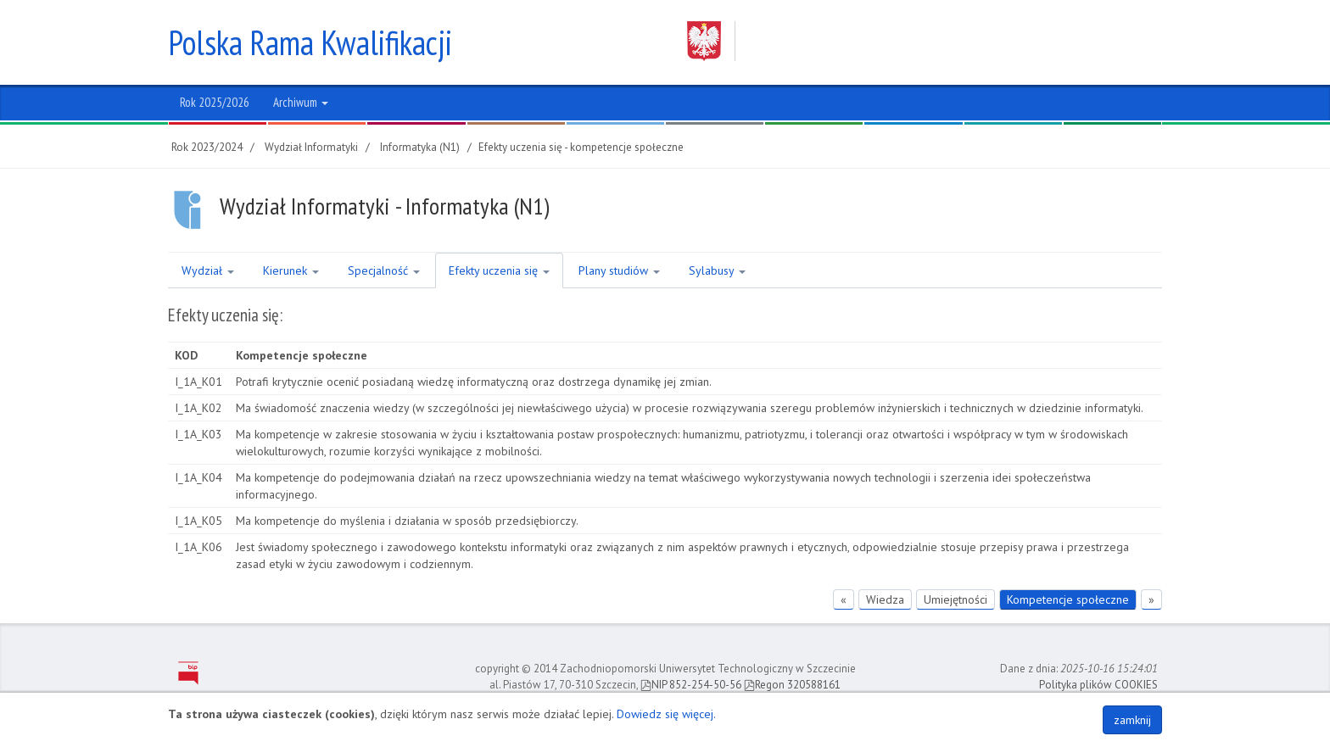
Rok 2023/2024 (207, 147)
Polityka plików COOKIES (1098, 684)
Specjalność (384, 270)
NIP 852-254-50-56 (690, 684)
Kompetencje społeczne (1068, 599)
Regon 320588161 (792, 684)
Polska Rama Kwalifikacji (310, 42)
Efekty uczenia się (499, 270)
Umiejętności (955, 599)
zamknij (1132, 719)
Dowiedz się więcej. (666, 714)
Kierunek (291, 270)
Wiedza (885, 599)
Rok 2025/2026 (214, 102)
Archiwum (300, 102)
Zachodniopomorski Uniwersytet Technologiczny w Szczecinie (908, 41)
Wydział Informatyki (311, 147)
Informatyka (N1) (420, 147)
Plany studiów (619, 270)
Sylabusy (717, 270)
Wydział (208, 270)
